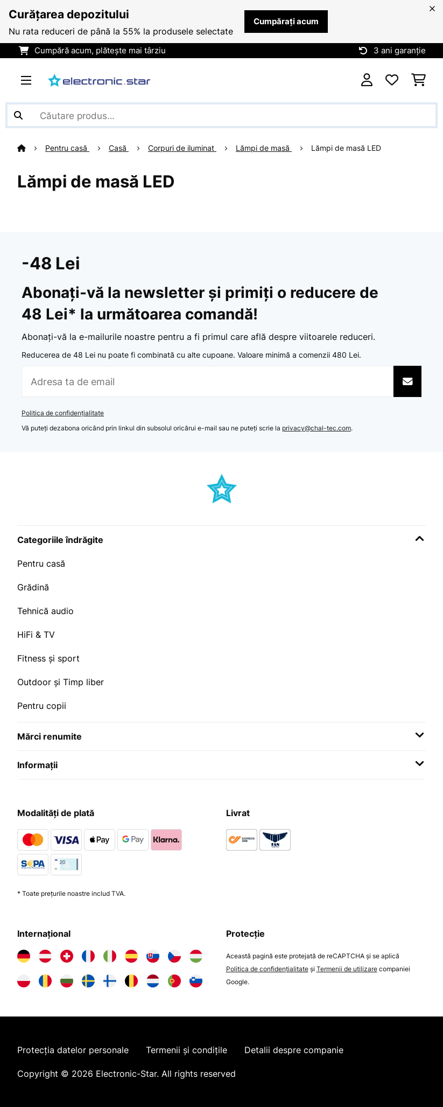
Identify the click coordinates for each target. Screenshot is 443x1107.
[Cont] (366, 80)
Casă (119, 148)
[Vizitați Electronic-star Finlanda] (109, 980)
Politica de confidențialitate (63, 413)
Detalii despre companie (293, 1050)
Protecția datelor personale (73, 1050)
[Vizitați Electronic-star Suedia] (88, 980)
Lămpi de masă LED (347, 148)
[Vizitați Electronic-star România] (45, 980)
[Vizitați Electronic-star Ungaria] (195, 956)
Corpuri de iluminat (182, 148)
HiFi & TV (36, 634)
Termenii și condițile (186, 1050)
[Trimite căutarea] (18, 115)
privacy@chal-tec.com (316, 428)
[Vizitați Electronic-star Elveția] (66, 956)
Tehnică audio (45, 610)
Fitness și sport (48, 658)
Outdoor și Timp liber (60, 682)
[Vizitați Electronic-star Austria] (45, 956)
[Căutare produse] (221, 115)
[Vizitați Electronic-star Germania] (23, 956)
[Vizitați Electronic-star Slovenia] (195, 980)
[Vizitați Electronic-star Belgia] (131, 980)
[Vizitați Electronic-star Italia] (109, 956)
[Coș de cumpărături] (418, 80)
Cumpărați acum (286, 21)
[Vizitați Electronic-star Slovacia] (152, 956)
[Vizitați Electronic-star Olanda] (152, 980)
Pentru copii (41, 705)
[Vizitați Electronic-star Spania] (131, 956)
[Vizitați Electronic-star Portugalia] (174, 980)
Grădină (33, 587)
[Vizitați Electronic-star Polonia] (23, 980)
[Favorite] (391, 80)
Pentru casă (67, 148)
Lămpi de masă (264, 148)
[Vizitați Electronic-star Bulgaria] (66, 980)
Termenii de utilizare (347, 969)
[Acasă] (31, 148)
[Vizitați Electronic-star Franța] (88, 956)
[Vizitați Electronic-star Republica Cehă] (174, 956)
